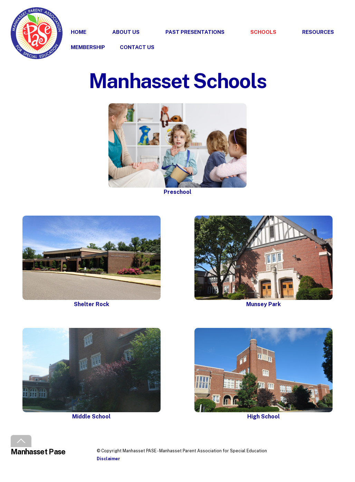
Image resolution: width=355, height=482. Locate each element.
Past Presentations (194, 32)
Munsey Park (263, 304)
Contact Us (137, 47)
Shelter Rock (91, 304)
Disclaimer (108, 458)
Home (78, 32)
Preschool (177, 192)
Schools (263, 32)
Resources (318, 32)
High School (263, 416)
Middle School (91, 416)
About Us (126, 32)
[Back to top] (21, 441)
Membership (88, 47)
